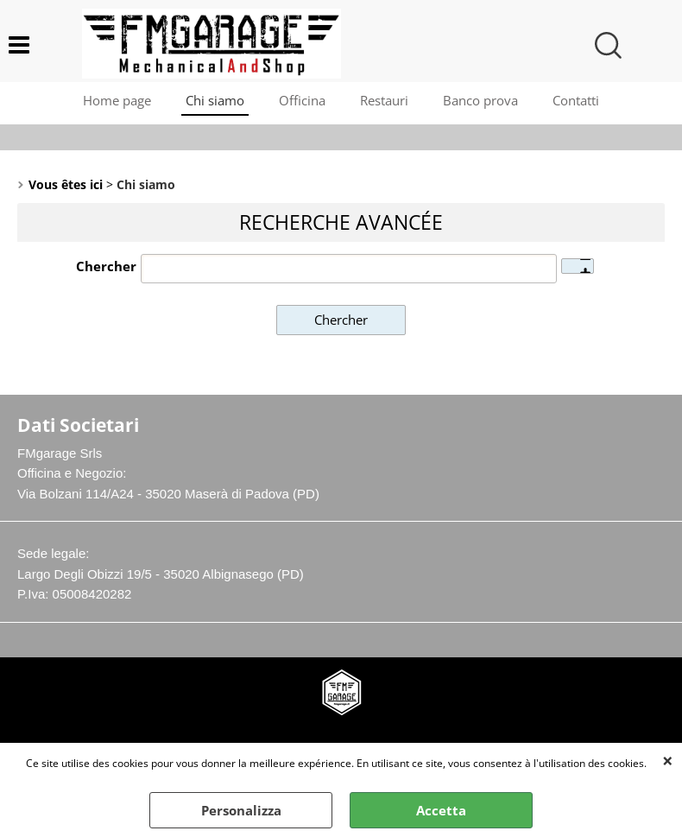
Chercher (106, 266)
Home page (117, 100)
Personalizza (241, 810)
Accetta (441, 810)
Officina (302, 100)
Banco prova (480, 100)
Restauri (384, 100)
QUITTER (667, 760)
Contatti (576, 100)
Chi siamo (215, 100)
